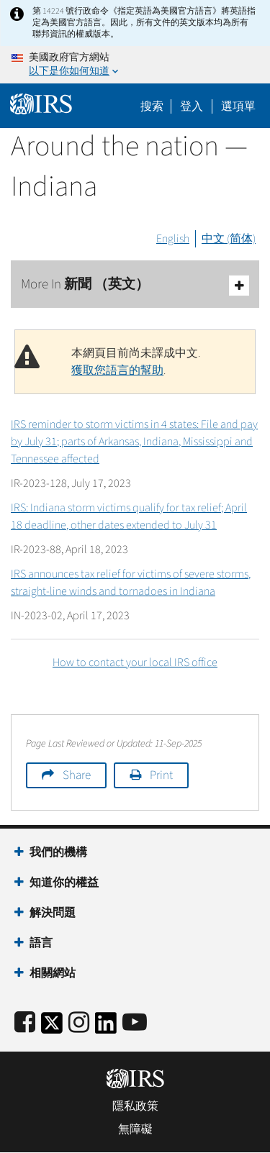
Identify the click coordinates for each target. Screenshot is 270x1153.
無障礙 (135, 1129)
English (172, 239)
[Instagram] (78, 1023)
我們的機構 (58, 852)
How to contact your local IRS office (135, 662)
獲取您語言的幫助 (117, 370)
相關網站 (53, 973)
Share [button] (77, 775)
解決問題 (53, 913)
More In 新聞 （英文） (135, 285)
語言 (41, 943)
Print (161, 775)
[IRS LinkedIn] (106, 1027)
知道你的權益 (64, 882)
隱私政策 (135, 1106)
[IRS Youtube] (134, 1023)
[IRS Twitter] (52, 1027)
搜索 (151, 106)
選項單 (238, 106)
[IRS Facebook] (24, 1023)
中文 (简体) (229, 239)
